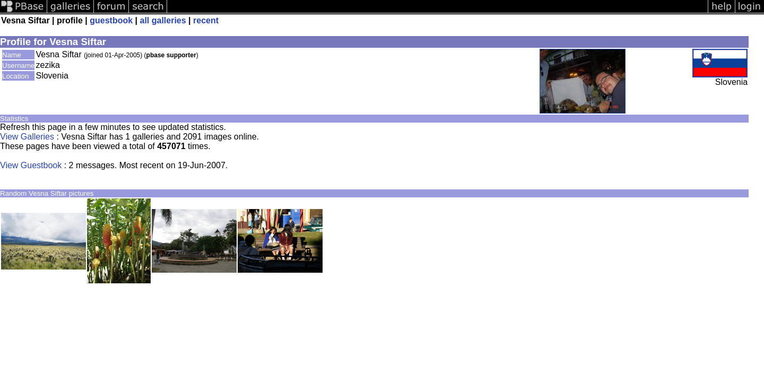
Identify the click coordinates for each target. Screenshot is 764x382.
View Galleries (27, 136)
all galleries (163, 20)
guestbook (111, 20)
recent (206, 20)
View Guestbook (31, 165)
